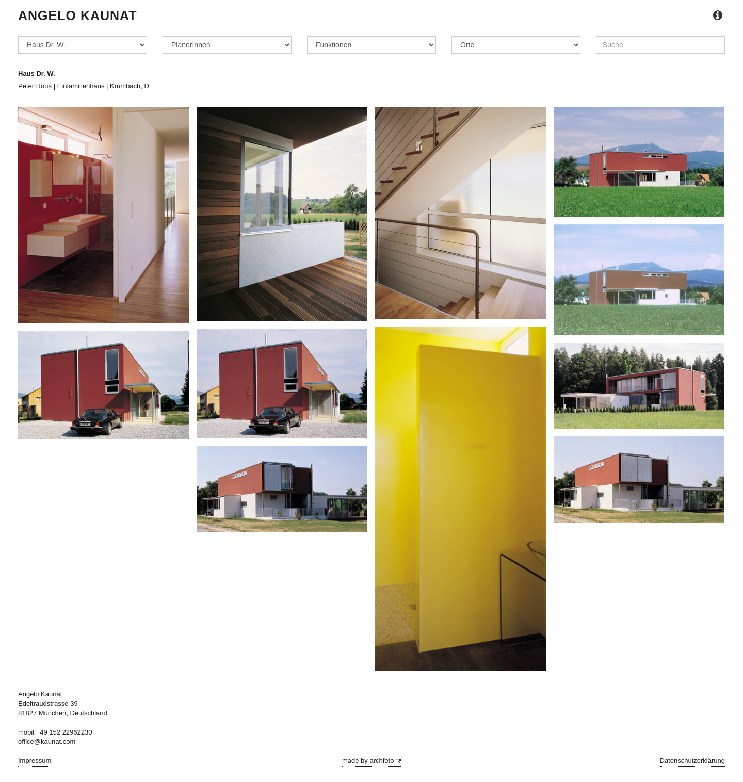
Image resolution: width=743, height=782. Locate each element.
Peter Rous (35, 86)
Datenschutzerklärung (692, 760)
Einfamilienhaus (81, 86)
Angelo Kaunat (77, 15)
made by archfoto (371, 760)
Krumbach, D (129, 86)
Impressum (34, 760)
